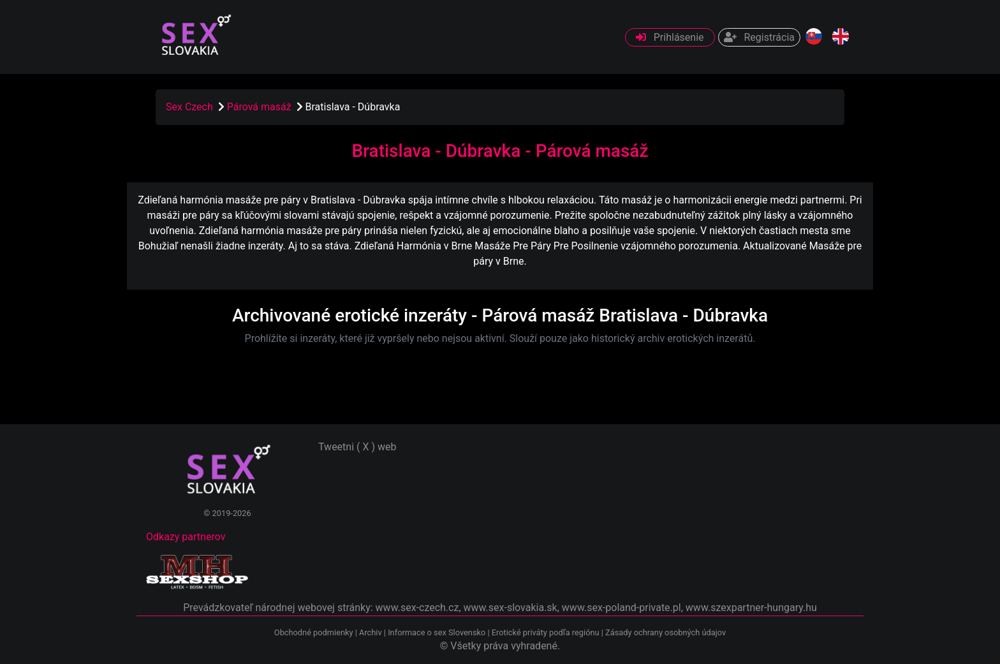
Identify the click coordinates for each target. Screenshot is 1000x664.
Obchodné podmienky (314, 632)
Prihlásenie (670, 37)
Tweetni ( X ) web (357, 447)
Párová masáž (260, 107)
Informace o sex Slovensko (436, 632)
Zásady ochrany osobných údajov (665, 632)
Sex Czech (189, 107)
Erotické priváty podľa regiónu (545, 632)
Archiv (370, 632)
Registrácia (759, 37)
